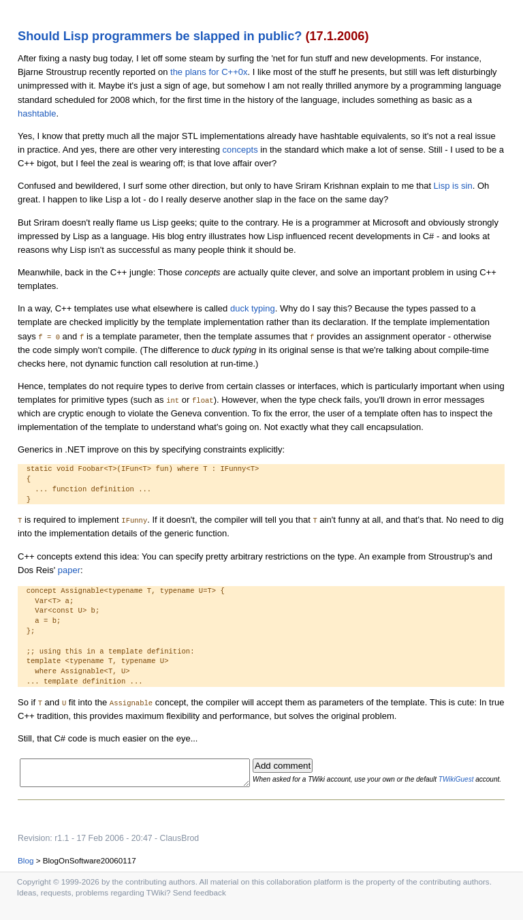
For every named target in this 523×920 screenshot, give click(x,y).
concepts (240, 149)
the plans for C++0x (208, 72)
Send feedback (199, 902)
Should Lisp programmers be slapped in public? (160, 36)
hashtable (37, 113)
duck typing (252, 308)
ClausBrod (180, 848)
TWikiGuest (478, 777)
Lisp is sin (453, 186)
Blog (25, 869)
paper (69, 570)
